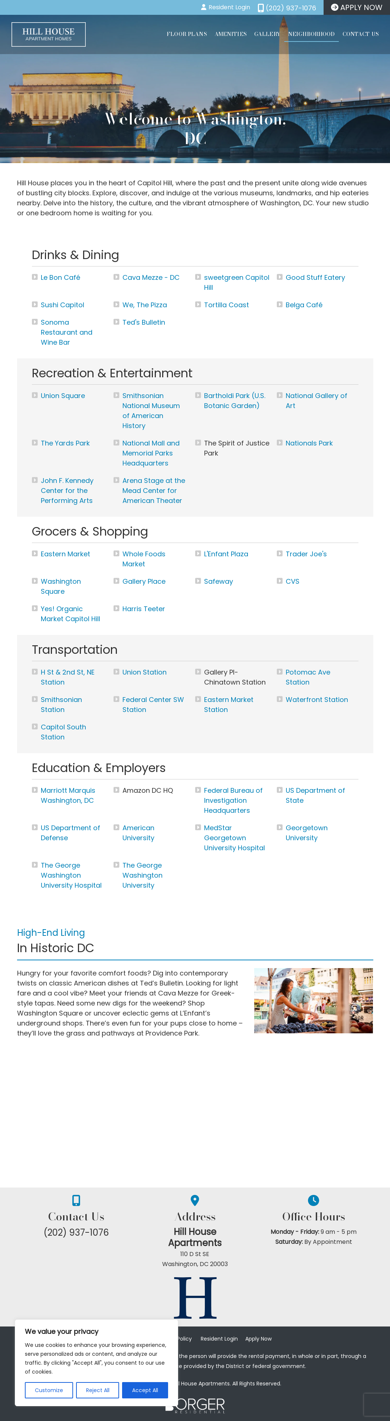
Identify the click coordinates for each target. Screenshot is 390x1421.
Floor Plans (187, 34)
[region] (96, 1362)
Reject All (97, 1390)
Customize (49, 1390)
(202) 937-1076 (76, 1232)
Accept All (145, 1390)
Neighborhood (311, 34)
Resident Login (219, 1338)
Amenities (230, 34)
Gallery (267, 34)
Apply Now (258, 1338)
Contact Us (361, 34)
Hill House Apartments (195, 1237)
